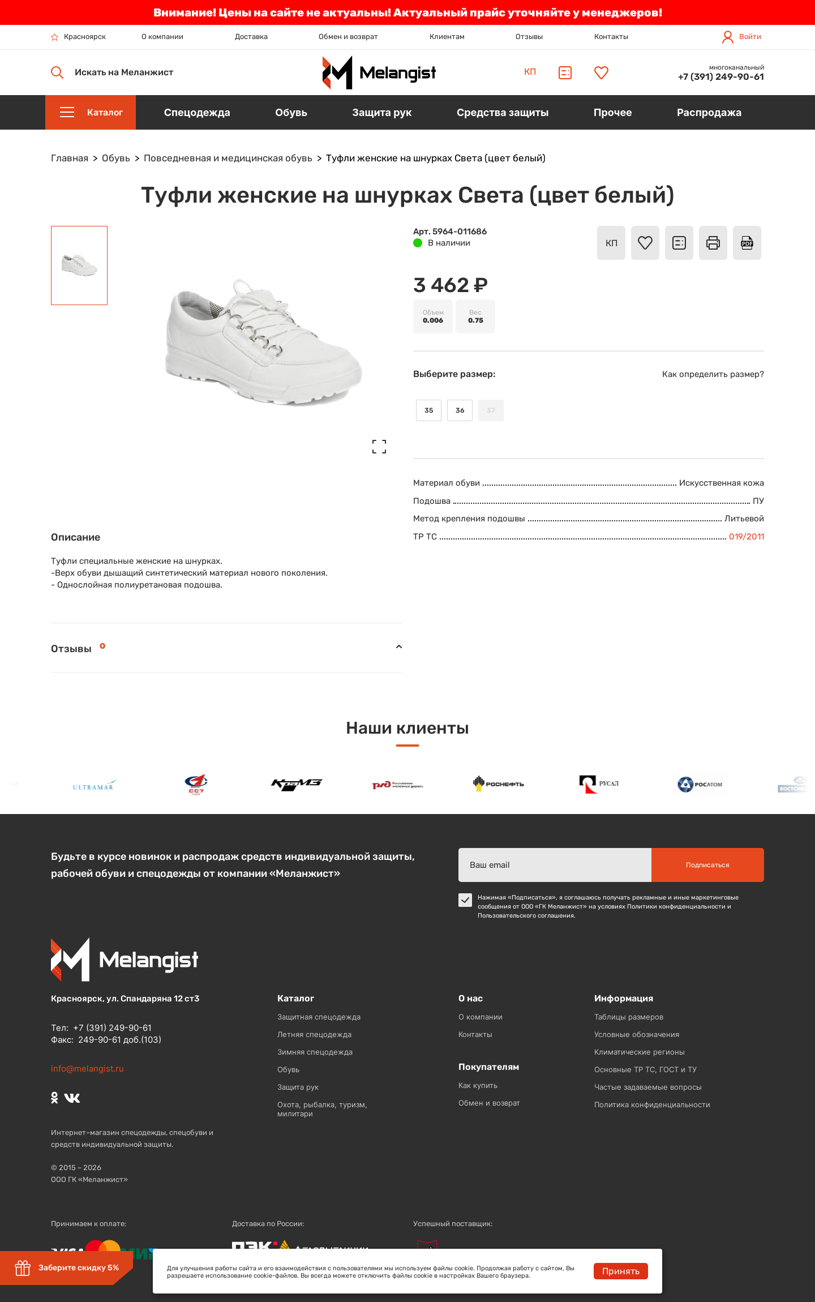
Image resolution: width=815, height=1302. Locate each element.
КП (530, 71)
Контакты (611, 36)
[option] (99, 784)
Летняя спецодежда (314, 1034)
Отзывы (529, 36)
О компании (162, 36)
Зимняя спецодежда (315, 1051)
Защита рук (298, 1086)
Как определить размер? (713, 374)
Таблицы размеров (628, 1016)
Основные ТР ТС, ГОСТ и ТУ (645, 1069)
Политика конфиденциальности (652, 1104)
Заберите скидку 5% (66, 1268)
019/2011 (746, 537)
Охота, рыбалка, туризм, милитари (322, 1109)
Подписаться (708, 865)
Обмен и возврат (348, 36)
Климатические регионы (639, 1051)
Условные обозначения (636, 1034)
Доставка (251, 36)
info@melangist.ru (87, 1068)
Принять (621, 1271)
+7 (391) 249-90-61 (721, 76)
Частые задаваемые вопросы (648, 1086)
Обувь (288, 1069)
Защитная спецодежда (319, 1016)
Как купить (477, 1085)
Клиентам (447, 36)
